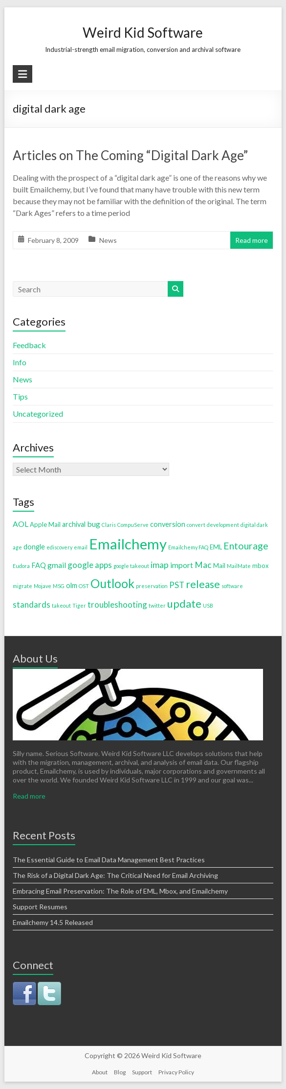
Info (19, 362)
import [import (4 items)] (181, 564)
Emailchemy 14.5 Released (53, 922)
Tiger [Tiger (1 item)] (79, 605)
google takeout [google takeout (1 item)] (131, 566)
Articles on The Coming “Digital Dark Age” (130, 155)
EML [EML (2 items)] (216, 547)
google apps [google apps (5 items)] (89, 565)
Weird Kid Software (143, 32)
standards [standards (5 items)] (31, 604)
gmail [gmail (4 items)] (56, 564)
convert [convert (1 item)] (196, 524)
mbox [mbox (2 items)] (260, 565)
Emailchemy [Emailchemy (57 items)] (128, 543)
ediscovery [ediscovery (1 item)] (59, 547)
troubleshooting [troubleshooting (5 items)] (117, 604)
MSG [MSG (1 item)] (59, 586)
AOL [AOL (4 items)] (20, 523)
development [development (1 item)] (223, 524)
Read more (251, 240)
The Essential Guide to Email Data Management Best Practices (109, 859)
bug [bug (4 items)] (93, 523)
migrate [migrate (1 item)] (22, 586)
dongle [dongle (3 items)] (34, 547)
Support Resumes (40, 906)
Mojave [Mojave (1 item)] (42, 586)
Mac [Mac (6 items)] (203, 565)
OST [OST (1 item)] (84, 586)
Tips (20, 396)
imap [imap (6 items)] (160, 565)
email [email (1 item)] (81, 547)
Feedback (29, 345)
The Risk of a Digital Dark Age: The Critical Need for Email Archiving (115, 875)
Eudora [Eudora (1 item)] (21, 566)
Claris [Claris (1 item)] (109, 524)
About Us (35, 658)
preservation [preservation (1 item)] (152, 586)
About (100, 1072)
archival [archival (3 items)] (74, 524)
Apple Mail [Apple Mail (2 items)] (45, 524)
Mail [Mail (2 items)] (219, 565)
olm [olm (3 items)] (71, 585)
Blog (120, 1072)
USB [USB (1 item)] (208, 605)
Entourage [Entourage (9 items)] (245, 545)
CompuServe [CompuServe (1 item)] (133, 524)
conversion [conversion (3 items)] (167, 524)
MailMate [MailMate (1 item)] (239, 566)
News (108, 240)
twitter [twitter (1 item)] (157, 605)
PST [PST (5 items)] (176, 585)
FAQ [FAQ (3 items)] (38, 565)
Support (142, 1072)
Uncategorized (38, 413)
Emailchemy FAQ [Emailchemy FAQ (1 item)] (188, 547)
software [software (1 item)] (232, 586)
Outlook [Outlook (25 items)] (112, 583)
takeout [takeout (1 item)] (61, 605)
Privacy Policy (176, 1072)
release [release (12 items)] (203, 584)
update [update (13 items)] (184, 603)
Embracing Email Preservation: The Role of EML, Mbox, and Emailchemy (120, 891)
